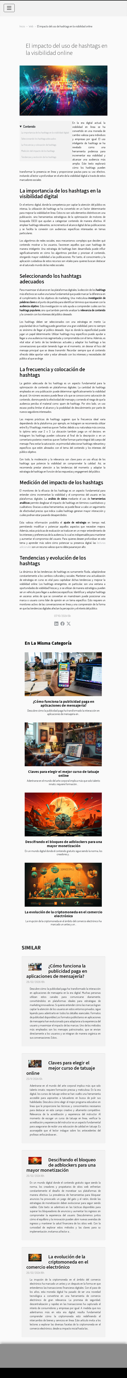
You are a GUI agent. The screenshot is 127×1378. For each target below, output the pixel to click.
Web (31, 26)
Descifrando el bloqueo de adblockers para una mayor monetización (63, 843)
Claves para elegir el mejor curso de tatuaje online (63, 773)
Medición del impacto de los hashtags (38, 150)
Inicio (22, 26)
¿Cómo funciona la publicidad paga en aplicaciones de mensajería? (63, 703)
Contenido (29, 126)
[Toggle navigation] (9, 8)
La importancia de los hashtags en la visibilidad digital (45, 132)
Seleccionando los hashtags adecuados (38, 138)
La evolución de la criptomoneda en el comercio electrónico (63, 914)
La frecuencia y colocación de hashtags (38, 144)
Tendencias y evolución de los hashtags (38, 157)
